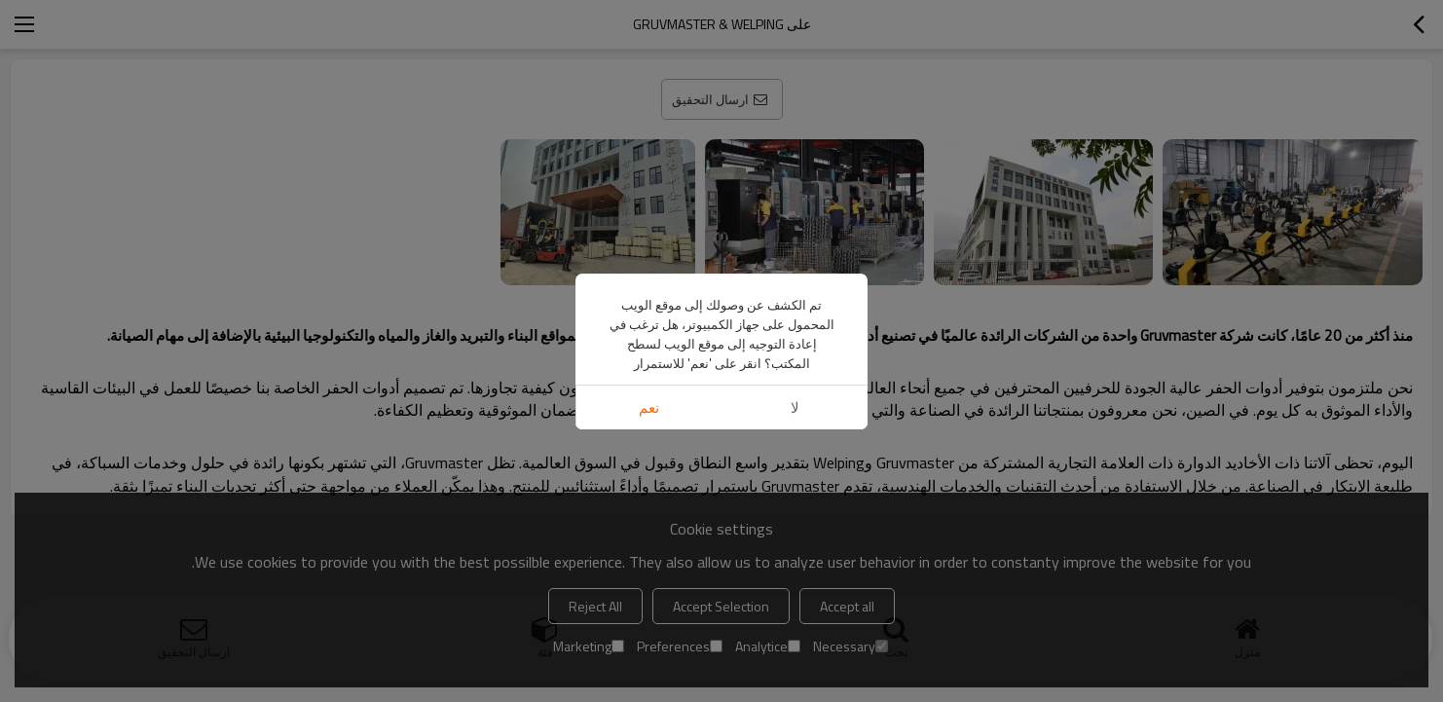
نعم (649, 407)
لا (795, 407)
